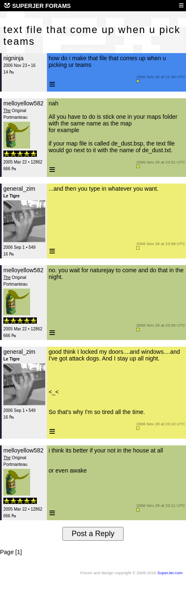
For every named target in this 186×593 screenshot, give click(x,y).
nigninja (13, 58)
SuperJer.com (170, 572)
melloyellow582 (23, 103)
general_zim (19, 188)
